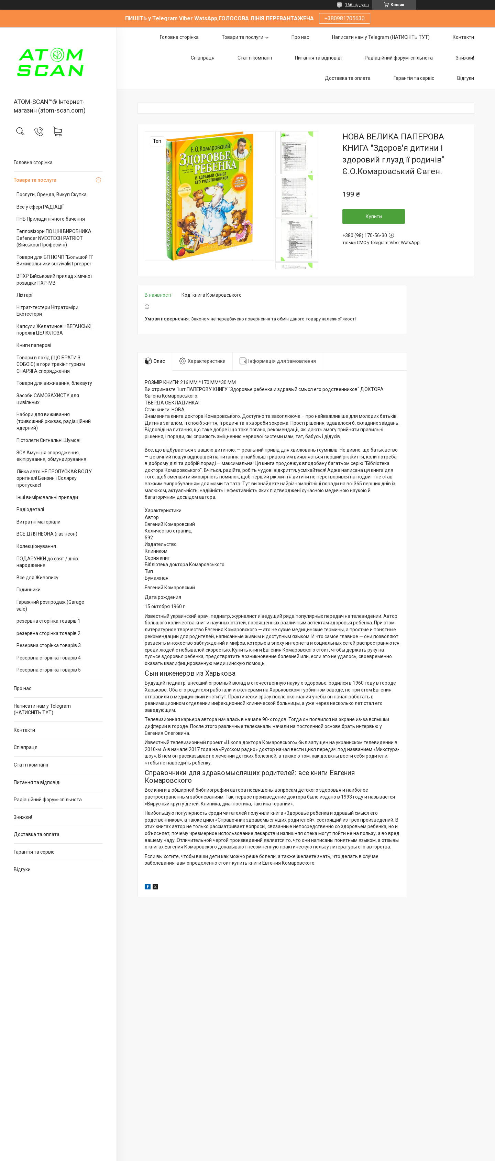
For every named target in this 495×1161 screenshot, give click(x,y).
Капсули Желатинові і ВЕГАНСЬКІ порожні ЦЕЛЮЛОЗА (53, 330)
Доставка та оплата (36, 834)
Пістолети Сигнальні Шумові (48, 440)
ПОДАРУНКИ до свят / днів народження (47, 562)
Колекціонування (36, 546)
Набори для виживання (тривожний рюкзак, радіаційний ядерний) (53, 421)
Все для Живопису (37, 577)
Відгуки (22, 869)
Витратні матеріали (38, 522)
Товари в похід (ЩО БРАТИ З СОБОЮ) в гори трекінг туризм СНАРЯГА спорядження (50, 364)
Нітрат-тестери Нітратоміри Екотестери (47, 311)
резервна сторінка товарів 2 (48, 633)
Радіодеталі (30, 509)
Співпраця (25, 747)
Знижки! (23, 817)
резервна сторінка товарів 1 (48, 621)
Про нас (22, 688)
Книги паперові (33, 345)
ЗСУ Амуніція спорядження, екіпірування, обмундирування (51, 456)
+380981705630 (344, 18)
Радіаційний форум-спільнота (48, 799)
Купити (374, 216)
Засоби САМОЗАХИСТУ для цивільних (47, 399)
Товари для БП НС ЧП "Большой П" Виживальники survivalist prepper (55, 260)
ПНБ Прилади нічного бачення (50, 219)
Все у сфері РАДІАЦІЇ (40, 207)
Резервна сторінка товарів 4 (48, 658)
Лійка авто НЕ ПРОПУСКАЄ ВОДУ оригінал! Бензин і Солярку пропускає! (54, 478)
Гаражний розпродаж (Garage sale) (50, 605)
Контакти (24, 730)
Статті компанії (31, 765)
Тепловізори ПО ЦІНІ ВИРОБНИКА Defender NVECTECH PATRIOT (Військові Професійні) (53, 238)
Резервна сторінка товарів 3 (48, 645)
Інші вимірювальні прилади (47, 497)
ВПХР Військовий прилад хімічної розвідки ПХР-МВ (54, 279)
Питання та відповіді (37, 782)
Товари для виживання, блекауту (54, 383)
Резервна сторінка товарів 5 (48, 670)
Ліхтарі (24, 295)
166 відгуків (357, 4)
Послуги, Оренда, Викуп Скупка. (52, 194)
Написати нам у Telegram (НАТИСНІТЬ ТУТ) (42, 709)
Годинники (28, 589)
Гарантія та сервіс (34, 852)
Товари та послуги (35, 180)
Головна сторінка (33, 162)
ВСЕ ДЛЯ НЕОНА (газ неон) (46, 534)
